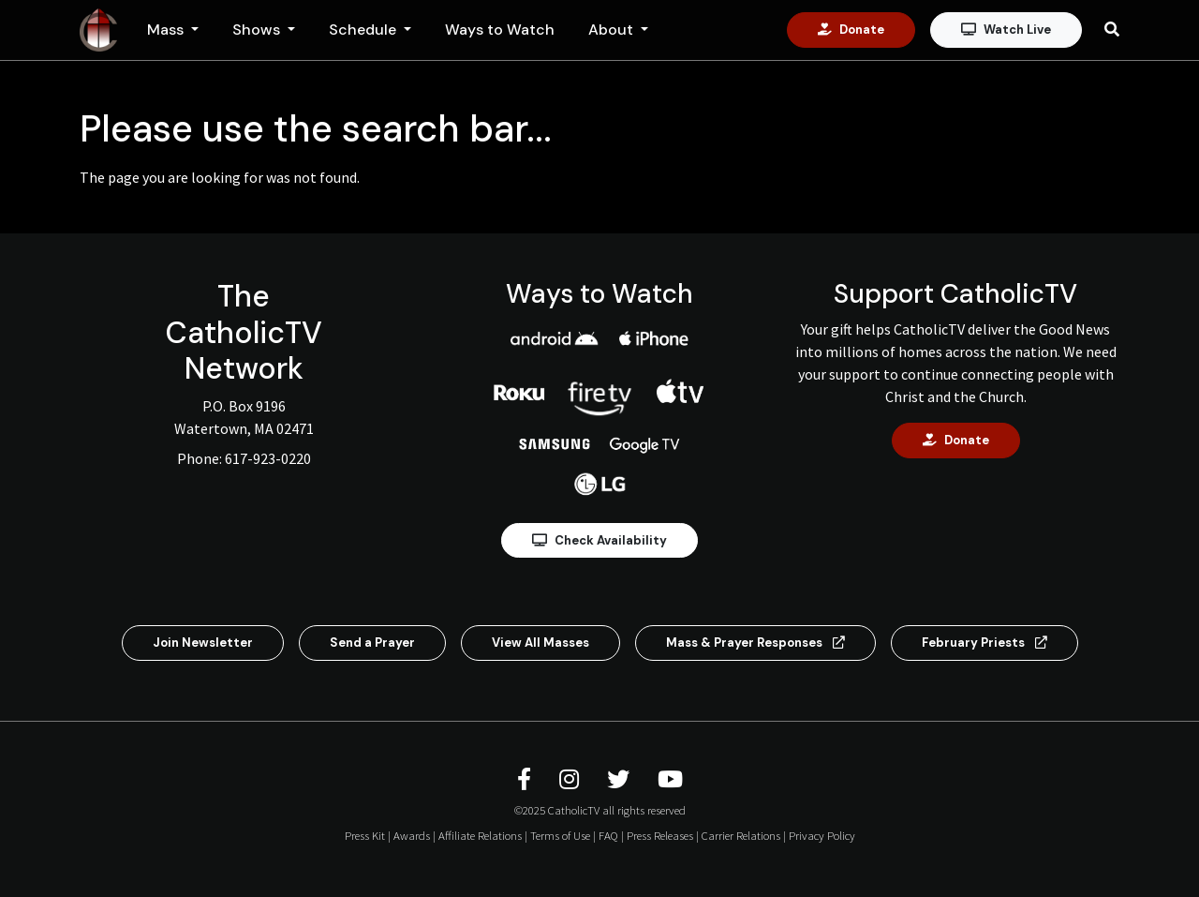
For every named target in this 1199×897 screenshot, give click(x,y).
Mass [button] (167, 29)
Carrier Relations (741, 835)
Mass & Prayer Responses (755, 642)
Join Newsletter (203, 642)
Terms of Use (560, 835)
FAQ (608, 835)
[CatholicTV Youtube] (670, 779)
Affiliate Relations (480, 835)
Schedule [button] (364, 29)
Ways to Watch (500, 29)
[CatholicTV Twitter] (621, 779)
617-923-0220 (268, 458)
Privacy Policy (822, 835)
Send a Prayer (372, 642)
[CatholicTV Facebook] (527, 779)
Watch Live (1006, 29)
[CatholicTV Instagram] (572, 779)
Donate (851, 29)
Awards (411, 835)
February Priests (984, 642)
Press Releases (660, 835)
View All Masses (540, 642)
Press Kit (365, 835)
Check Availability (599, 540)
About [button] (612, 29)
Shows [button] (258, 29)
